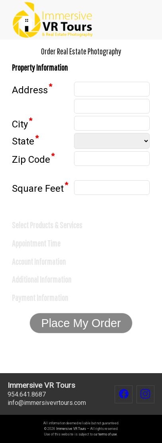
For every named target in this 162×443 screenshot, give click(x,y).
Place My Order (81, 323)
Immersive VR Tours (71, 429)
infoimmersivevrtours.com (47, 402)
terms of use (107, 434)
